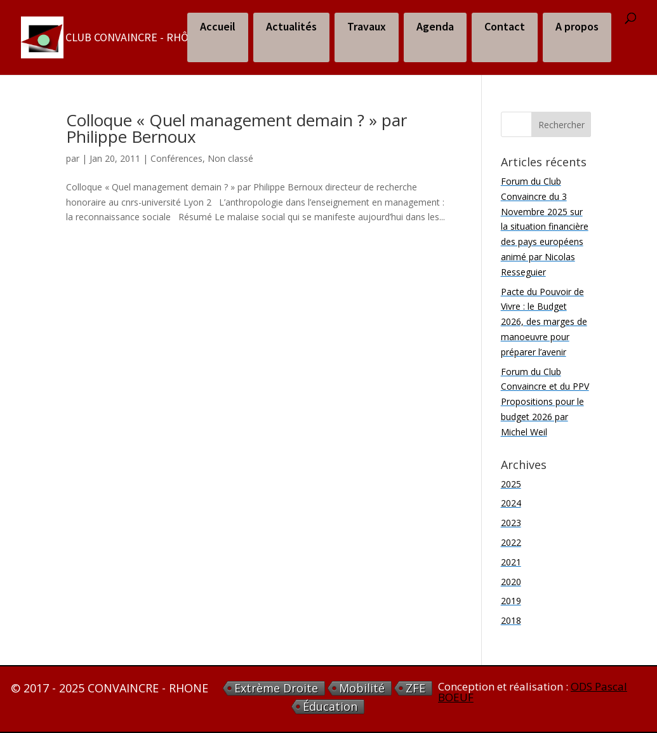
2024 (511, 503)
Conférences (176, 158)
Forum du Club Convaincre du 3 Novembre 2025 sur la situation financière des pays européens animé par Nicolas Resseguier (544, 226)
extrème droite (276, 688)
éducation (330, 706)
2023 (511, 523)
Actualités (291, 26)
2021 (511, 562)
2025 (511, 484)
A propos (577, 26)
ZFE (415, 688)
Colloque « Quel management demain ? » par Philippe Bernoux (236, 128)
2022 (511, 542)
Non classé (230, 158)
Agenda (435, 26)
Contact (504, 26)
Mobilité (362, 688)
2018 (511, 620)
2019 (511, 601)
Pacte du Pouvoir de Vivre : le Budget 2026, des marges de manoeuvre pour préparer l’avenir (544, 322)
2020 (511, 582)
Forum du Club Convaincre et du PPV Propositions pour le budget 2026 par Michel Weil (545, 402)
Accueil (218, 26)
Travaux (366, 26)
